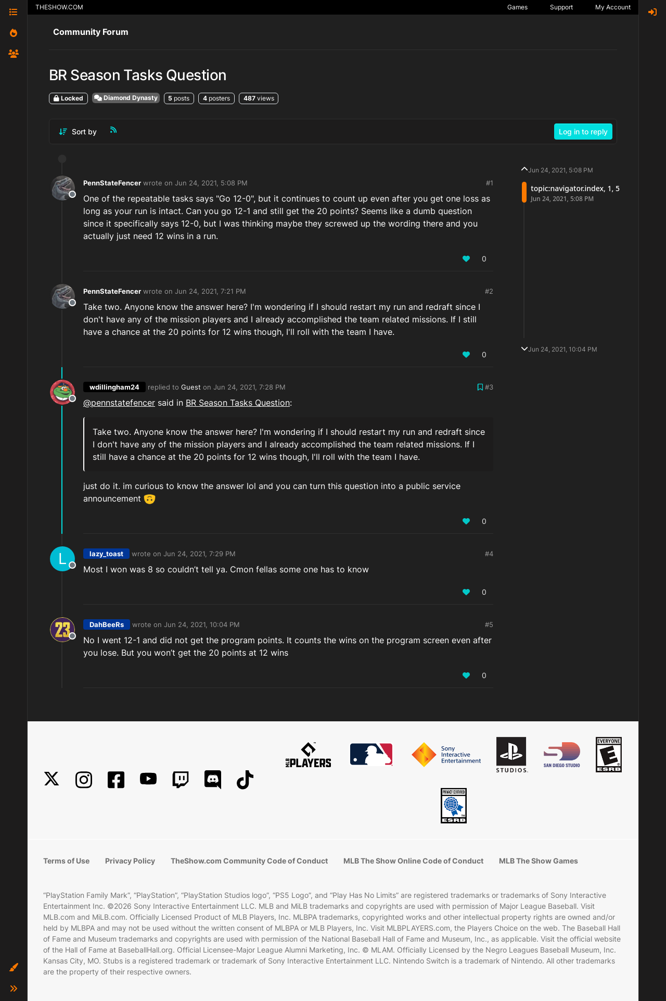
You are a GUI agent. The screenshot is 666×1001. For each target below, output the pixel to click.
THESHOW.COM (59, 7)
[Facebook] (116, 780)
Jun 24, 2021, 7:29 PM (199, 553)
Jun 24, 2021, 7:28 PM (249, 387)
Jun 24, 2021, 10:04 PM (202, 624)
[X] (51, 780)
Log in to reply (583, 131)
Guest (191, 387)
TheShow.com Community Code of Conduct (249, 860)
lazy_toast (106, 553)
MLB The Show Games (538, 860)
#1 (489, 183)
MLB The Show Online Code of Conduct (413, 860)
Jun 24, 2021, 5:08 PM (211, 183)
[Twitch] (180, 780)
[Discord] (212, 780)
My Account (613, 7)
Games (517, 7)
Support (561, 7)
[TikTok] (245, 780)
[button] (13, 967)
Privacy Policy (130, 860)
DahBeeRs (106, 624)
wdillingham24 (114, 387)
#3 (489, 387)
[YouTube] (148, 780)
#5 (489, 624)
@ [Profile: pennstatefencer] (119, 402)
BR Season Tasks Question (238, 402)
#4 (489, 553)
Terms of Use (66, 860)
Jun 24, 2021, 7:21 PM (210, 291)
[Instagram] (83, 780)
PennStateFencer (112, 183)
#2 (489, 291)
